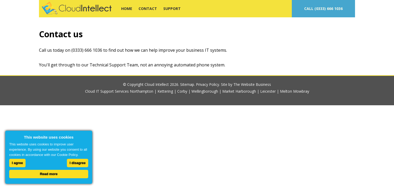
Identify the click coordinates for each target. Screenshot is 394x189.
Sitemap (187, 84)
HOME (126, 8)
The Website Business (252, 84)
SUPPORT (172, 8)
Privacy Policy (207, 84)
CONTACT (148, 8)
